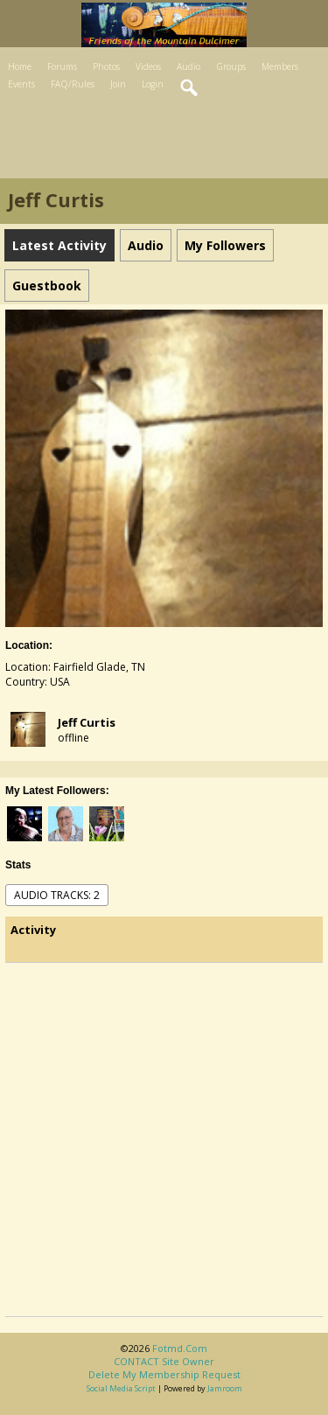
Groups (231, 66)
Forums (62, 66)
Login (153, 84)
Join (118, 84)
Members (280, 66)
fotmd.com (179, 1348)
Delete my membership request (164, 1374)
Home (19, 66)
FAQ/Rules (72, 84)
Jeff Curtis (86, 722)
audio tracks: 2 (57, 895)
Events (21, 84)
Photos (106, 66)
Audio (188, 66)
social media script (121, 1388)
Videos (148, 66)
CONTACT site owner (164, 1361)
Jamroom (224, 1388)
